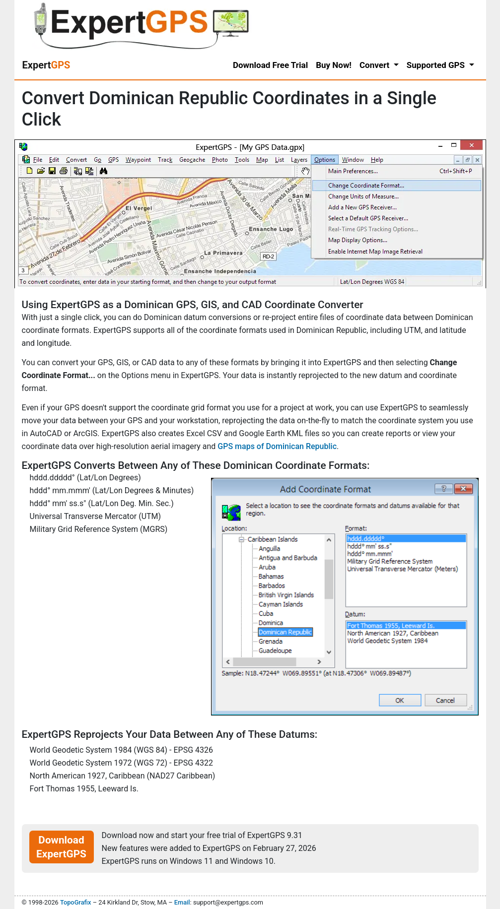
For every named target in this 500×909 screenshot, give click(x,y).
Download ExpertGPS (61, 847)
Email (182, 902)
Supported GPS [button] (437, 65)
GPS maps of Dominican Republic (277, 446)
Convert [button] (375, 65)
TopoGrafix (75, 902)
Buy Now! (334, 65)
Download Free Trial (270, 65)
